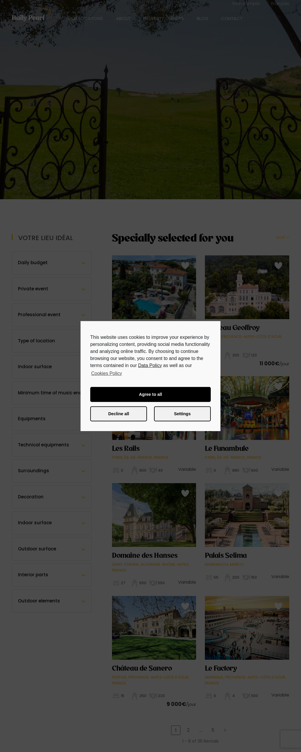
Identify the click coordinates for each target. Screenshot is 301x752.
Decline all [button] (118, 413)
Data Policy (150, 365)
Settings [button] (182, 413)
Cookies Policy (106, 373)
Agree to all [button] (150, 394)
